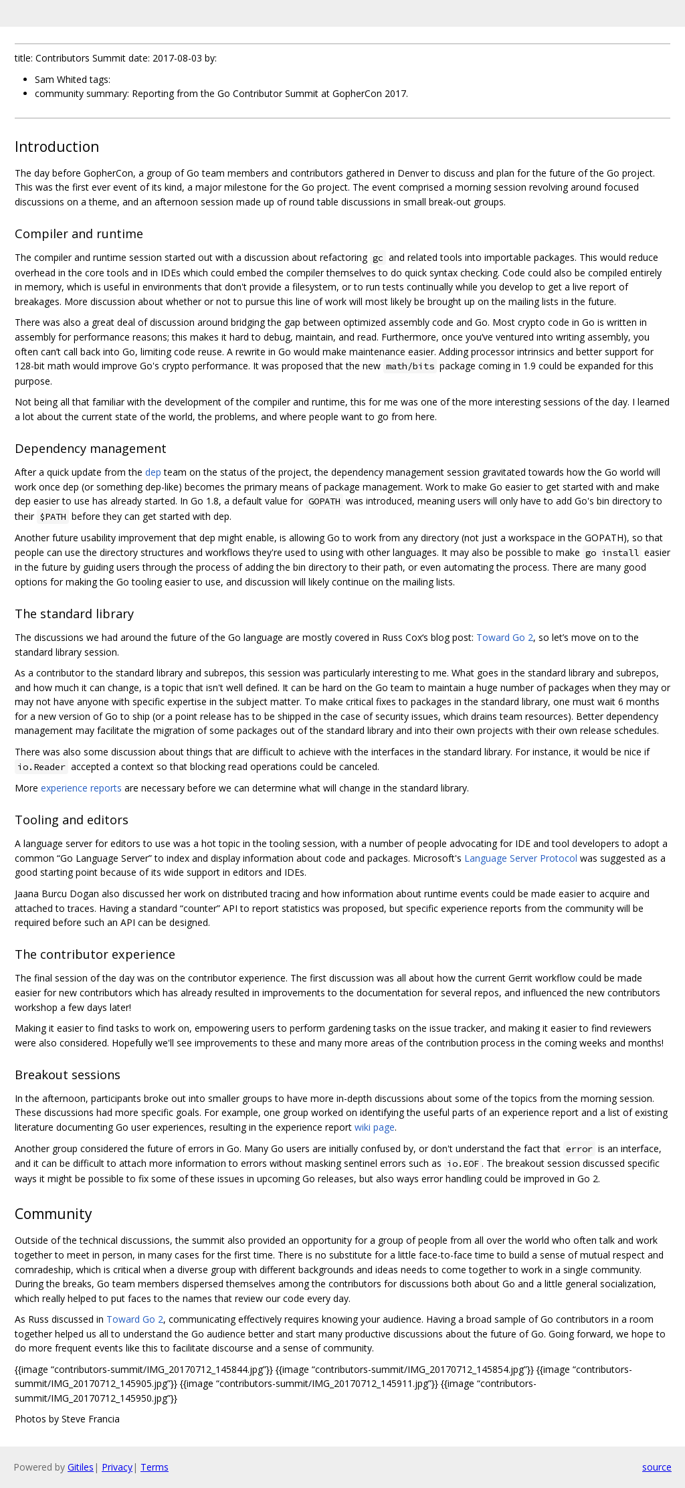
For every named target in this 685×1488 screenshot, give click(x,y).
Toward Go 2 (504, 637)
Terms (154, 1467)
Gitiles (81, 1467)
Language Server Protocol (520, 858)
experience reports (81, 787)
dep (153, 472)
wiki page (375, 1127)
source (657, 1467)
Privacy (117, 1467)
